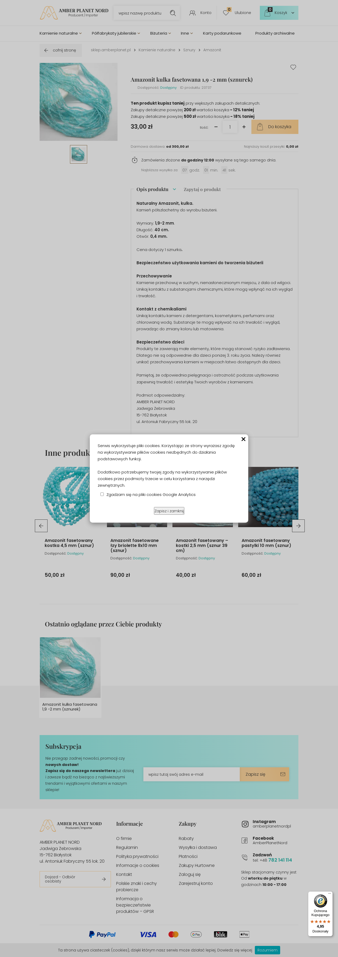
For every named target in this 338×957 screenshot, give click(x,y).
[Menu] (329, 894)
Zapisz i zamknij (169, 511)
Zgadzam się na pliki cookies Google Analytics (151, 494)
